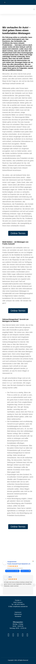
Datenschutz (18, 614)
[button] (5, 2)
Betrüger (10, 383)
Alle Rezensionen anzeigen (12, 570)
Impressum (18, 612)
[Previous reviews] (2, 584)
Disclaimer (18, 616)
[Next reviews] (34, 584)
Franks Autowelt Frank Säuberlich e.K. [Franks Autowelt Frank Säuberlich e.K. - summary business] (19, 564)
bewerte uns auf (25, 570)
